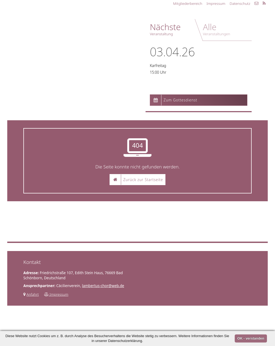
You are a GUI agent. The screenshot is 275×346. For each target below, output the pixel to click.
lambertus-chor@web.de (103, 285)
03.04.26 (172, 52)
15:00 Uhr (158, 72)
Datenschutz (240, 3)
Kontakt (137, 17)
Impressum (216, 3)
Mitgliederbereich (187, 3)
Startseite (49, 17)
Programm (106, 17)
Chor (75, 17)
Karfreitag (158, 65)
